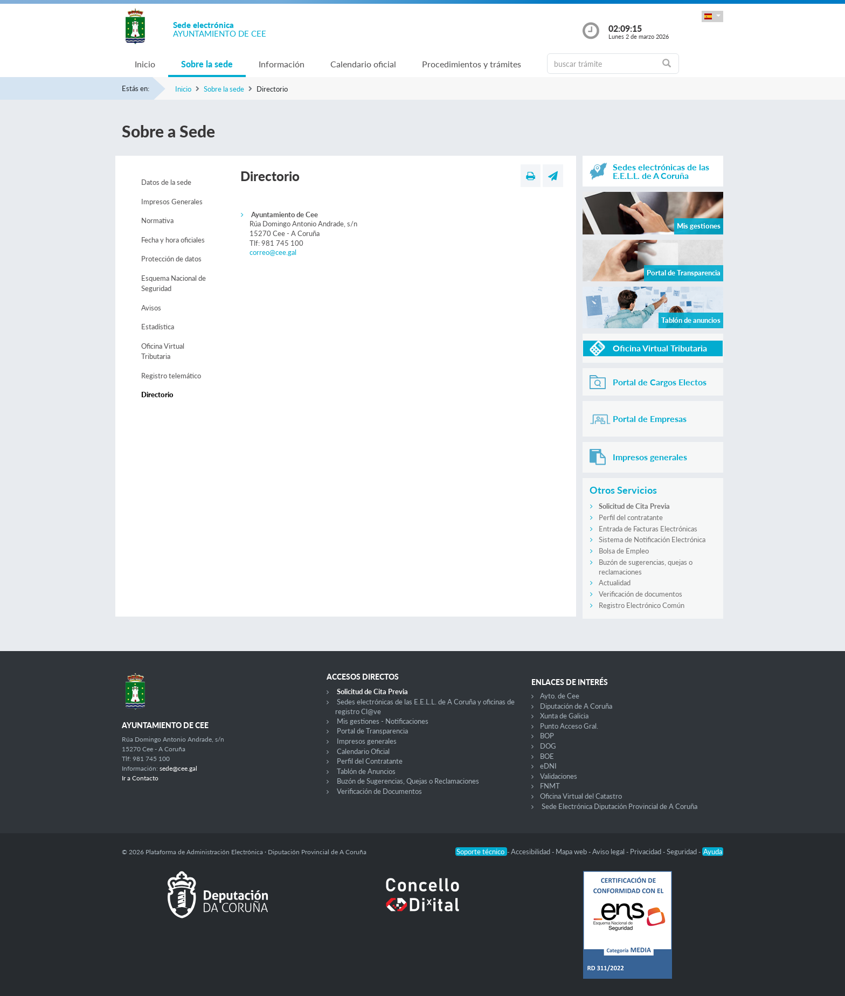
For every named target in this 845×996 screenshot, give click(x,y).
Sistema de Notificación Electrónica (652, 539)
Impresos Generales (172, 201)
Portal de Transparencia (372, 731)
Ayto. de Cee (559, 695)
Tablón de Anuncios (366, 771)
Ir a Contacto (140, 778)
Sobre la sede (207, 64)
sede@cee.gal (178, 768)
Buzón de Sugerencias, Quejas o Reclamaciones (408, 781)
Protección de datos (171, 258)
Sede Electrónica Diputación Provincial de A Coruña (619, 806)
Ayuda (712, 851)
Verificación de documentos (640, 594)
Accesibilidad (531, 851)
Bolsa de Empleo (624, 551)
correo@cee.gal (273, 252)
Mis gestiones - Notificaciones (382, 721)
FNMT (550, 785)
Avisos (151, 307)
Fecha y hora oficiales (173, 240)
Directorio (157, 394)
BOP (547, 735)
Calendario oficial (363, 64)
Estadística (157, 326)
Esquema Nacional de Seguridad (173, 283)
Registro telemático (171, 375)
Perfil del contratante (631, 517)
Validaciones (558, 776)
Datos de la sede (166, 182)
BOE (547, 756)
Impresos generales (367, 741)
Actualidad (615, 582)
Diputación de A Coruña (576, 706)
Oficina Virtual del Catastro (581, 796)
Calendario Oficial (363, 751)
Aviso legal (609, 851)
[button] (712, 16)
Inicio (145, 64)
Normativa (157, 220)
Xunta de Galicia (564, 715)
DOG (548, 746)
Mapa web (572, 851)
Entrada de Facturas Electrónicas (648, 528)
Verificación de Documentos (379, 791)
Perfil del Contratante (370, 761)
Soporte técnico (481, 851)
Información (281, 64)
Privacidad (646, 851)
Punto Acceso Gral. (569, 726)
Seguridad (682, 851)
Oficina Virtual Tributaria (162, 351)
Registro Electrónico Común (641, 605)
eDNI (548, 766)
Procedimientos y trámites (471, 64)
